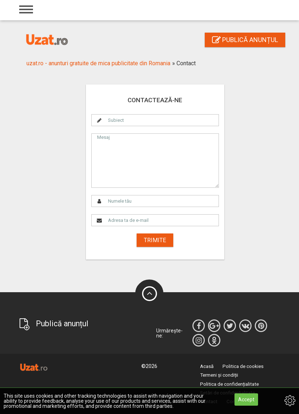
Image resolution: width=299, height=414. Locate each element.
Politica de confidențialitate (229, 384)
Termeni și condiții (219, 375)
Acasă (206, 366)
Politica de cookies (243, 366)
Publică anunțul (245, 40)
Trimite (155, 240)
